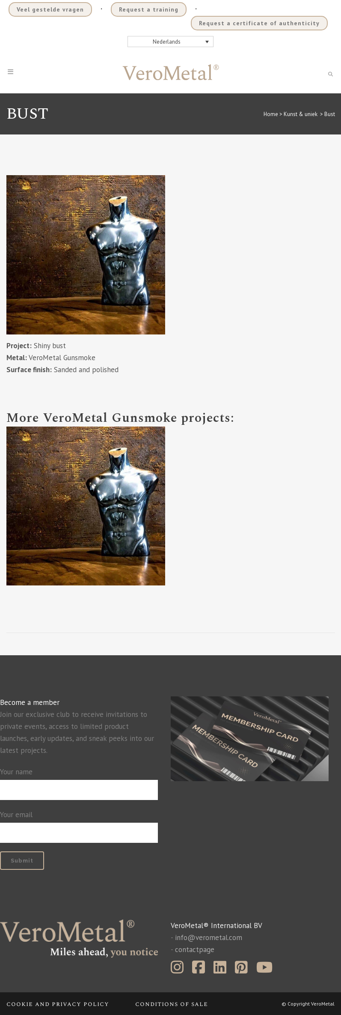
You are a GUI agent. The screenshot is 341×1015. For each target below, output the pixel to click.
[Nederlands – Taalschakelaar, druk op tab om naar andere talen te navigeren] (171, 41)
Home (271, 114)
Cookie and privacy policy (57, 1004)
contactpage (194, 949)
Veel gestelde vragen (50, 9)
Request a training (148, 9)
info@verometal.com (208, 937)
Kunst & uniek (300, 114)
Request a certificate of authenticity (259, 23)
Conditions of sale (171, 1004)
